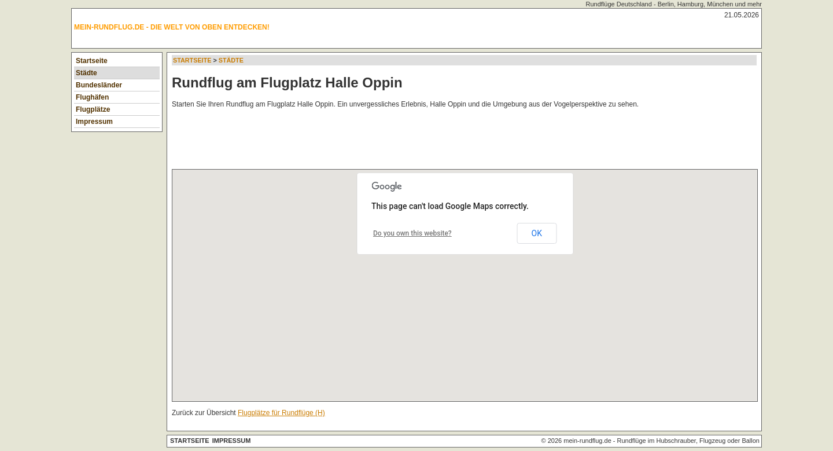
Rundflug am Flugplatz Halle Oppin (287, 82)
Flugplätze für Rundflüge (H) (281, 413)
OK (537, 233)
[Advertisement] (382, 141)
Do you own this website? (412, 233)
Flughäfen (92, 97)
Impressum (94, 122)
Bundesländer (99, 85)
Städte (86, 73)
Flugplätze (93, 109)
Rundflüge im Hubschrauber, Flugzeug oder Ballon (688, 440)
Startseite (92, 61)
